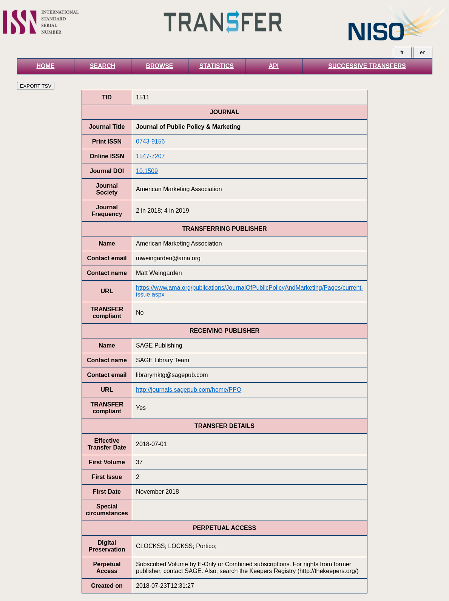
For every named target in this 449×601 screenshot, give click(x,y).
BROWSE (159, 66)
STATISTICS (216, 66)
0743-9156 (150, 141)
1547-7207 (150, 156)
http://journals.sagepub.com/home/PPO (188, 389)
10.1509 (147, 171)
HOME (46, 66)
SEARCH (103, 66)
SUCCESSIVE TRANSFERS (367, 66)
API (273, 66)
